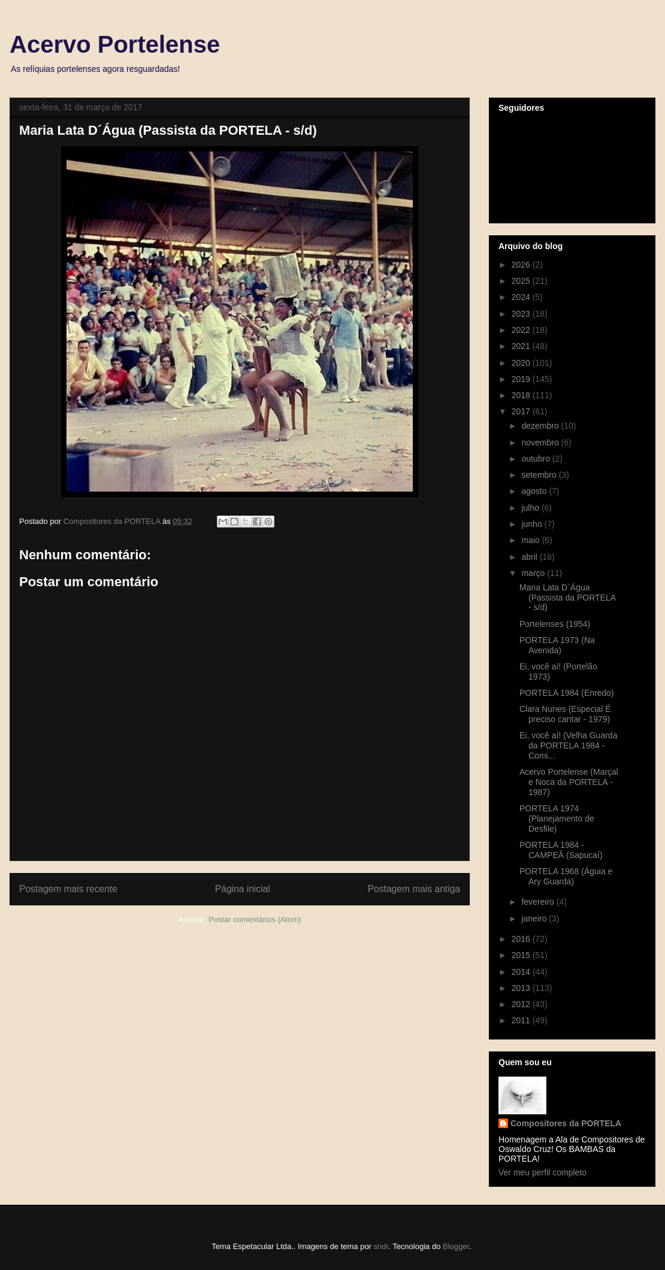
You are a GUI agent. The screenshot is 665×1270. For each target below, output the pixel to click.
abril (530, 557)
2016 (522, 939)
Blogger (456, 1246)
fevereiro (538, 902)
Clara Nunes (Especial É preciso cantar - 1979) (565, 714)
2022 (522, 330)
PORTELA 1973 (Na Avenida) (557, 645)
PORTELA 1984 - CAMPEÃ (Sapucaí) (561, 850)
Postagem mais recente (68, 889)
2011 (522, 1020)
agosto (535, 491)
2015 (522, 955)
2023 (522, 314)
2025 (522, 281)
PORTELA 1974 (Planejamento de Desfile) (556, 818)
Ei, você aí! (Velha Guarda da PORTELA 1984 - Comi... (568, 745)
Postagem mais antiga (414, 889)
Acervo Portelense (115, 44)
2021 (522, 346)
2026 (522, 264)
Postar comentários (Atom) (254, 919)
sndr (381, 1246)
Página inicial (242, 889)
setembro (539, 475)
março (534, 573)
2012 (522, 1004)
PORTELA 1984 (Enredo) (566, 693)
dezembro (541, 426)
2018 (522, 395)
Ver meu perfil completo (542, 1172)
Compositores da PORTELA (565, 1123)
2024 (522, 297)
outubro (536, 458)
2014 (522, 972)
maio (531, 540)
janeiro (535, 918)
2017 (522, 411)
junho (532, 524)
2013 (522, 988)
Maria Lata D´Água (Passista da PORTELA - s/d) (567, 598)
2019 (522, 379)
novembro (541, 442)
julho (531, 508)
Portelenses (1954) (554, 624)
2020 (522, 363)
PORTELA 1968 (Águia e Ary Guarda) (565, 876)
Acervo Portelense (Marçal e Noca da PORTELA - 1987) (568, 782)
